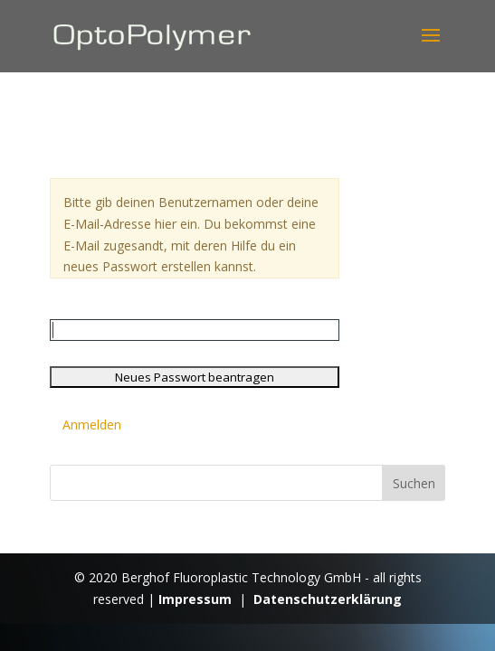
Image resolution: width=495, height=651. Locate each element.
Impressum (195, 599)
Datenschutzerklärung (327, 599)
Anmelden (91, 425)
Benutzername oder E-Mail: (130, 307)
